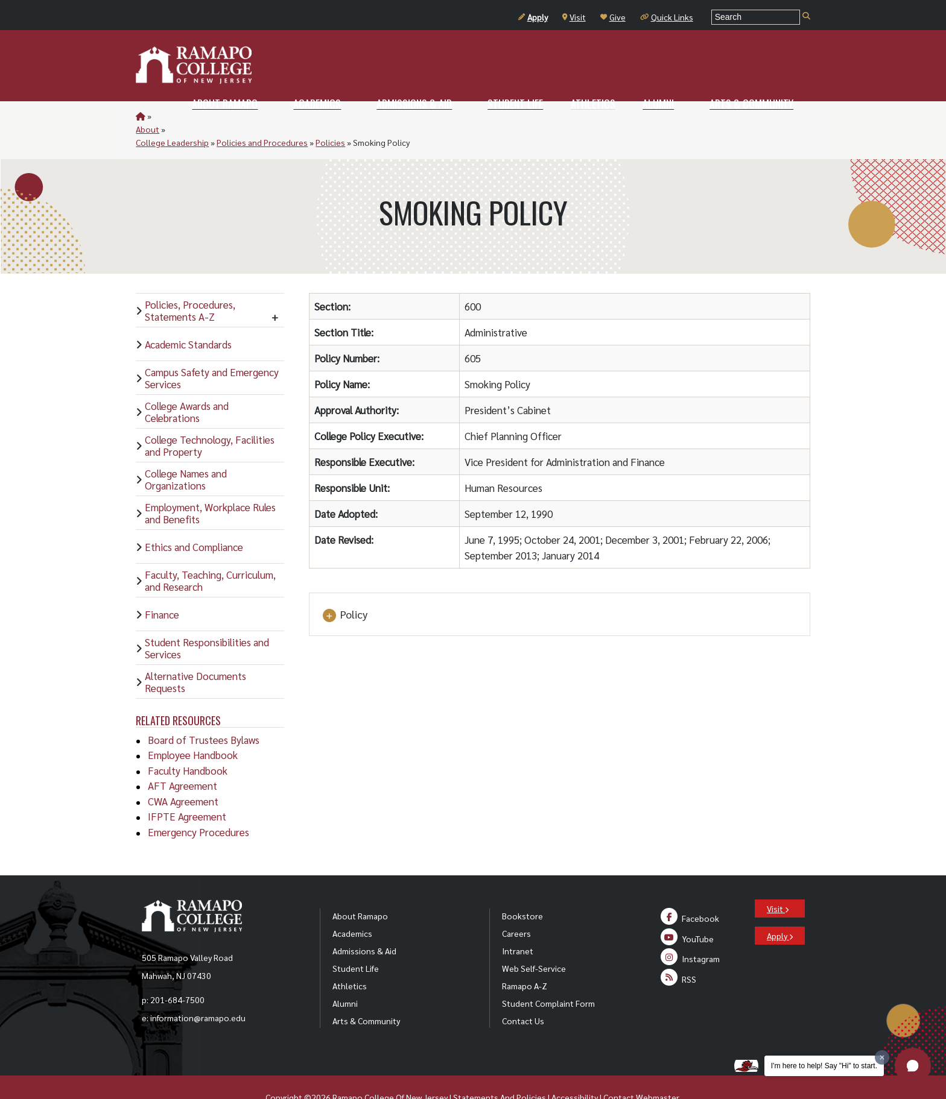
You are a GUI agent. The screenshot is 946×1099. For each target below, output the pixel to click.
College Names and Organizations (186, 453)
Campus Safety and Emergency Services (212, 351)
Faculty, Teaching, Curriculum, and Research (210, 554)
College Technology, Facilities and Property (210, 419)
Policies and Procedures (311, 115)
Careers (516, 906)
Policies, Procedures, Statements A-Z (190, 284)
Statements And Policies (499, 1070)
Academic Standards (188, 318)
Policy (345, 588)
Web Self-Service (534, 941)
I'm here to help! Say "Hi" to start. (824, 1065)
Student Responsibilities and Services (207, 621)
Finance (162, 588)
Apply (533, 16)
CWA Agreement (183, 775)
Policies (379, 115)
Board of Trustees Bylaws (203, 713)
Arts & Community (366, 994)
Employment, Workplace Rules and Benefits (210, 486)
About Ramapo (360, 889)
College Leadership (221, 115)
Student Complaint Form (548, 976)
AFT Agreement (182, 759)
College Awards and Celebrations (187, 385)
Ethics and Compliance (194, 520)
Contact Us (523, 994)
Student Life (355, 941)
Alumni (345, 976)
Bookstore (522, 889)
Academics (352, 906)
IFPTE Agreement (187, 790)
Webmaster (657, 1070)
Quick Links (666, 16)
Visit (574, 16)
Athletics (349, 959)
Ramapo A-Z (524, 959)
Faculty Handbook (187, 744)
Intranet (517, 924)
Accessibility (574, 1070)
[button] (913, 1066)
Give (613, 16)
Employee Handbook (193, 728)
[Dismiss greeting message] (882, 1057)
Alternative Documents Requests (195, 655)
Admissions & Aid (364, 924)
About (165, 115)
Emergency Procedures (198, 805)
